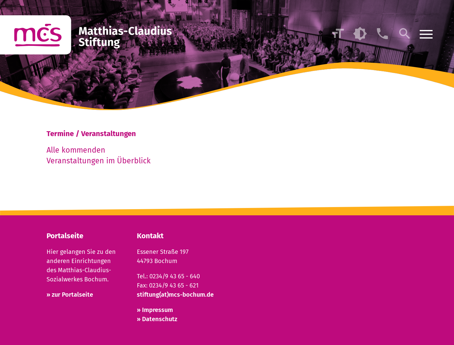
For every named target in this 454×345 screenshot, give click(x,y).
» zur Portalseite (70, 294)
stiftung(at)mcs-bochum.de (175, 294)
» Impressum (155, 309)
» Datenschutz (157, 319)
